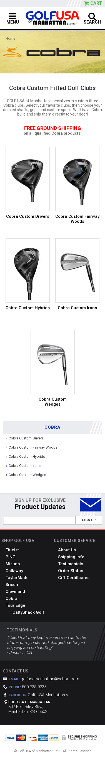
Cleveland (15, 591)
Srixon (12, 584)
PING (11, 556)
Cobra (12, 598)
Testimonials (70, 563)
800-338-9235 (34, 686)
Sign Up (89, 520)
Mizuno (13, 563)
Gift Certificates (73, 577)
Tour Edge (15, 605)
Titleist (12, 549)
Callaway (14, 570)
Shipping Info (71, 556)
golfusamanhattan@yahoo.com (50, 678)
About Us (67, 549)
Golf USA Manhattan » (48, 694)
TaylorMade (17, 577)
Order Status (70, 570)
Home (10, 38)
